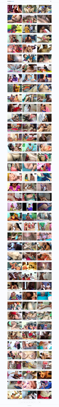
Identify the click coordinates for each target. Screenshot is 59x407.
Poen (10, 1)
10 (39, 402)
